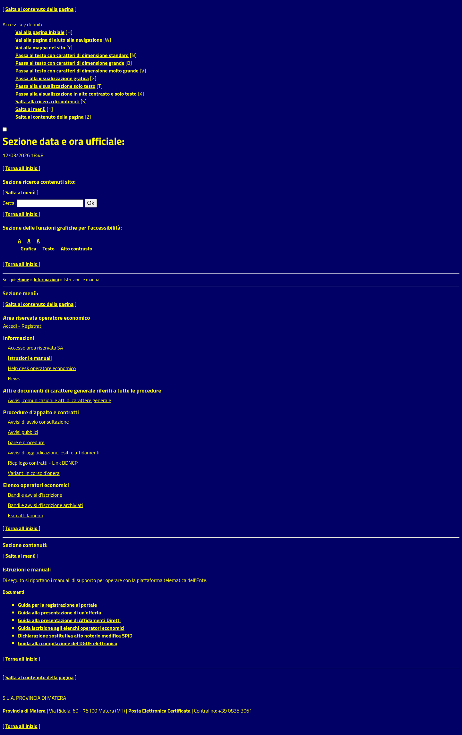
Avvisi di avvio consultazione (38, 422)
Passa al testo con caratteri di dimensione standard (72, 55)
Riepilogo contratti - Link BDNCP (43, 463)
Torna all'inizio (22, 168)
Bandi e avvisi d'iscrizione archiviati (45, 505)
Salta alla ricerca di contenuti (47, 101)
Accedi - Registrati (23, 326)
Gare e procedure (26, 442)
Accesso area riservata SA (35, 347)
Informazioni (46, 279)
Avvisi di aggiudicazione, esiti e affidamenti (54, 452)
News (14, 378)
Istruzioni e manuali (30, 358)
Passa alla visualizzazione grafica (52, 78)
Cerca (8, 203)
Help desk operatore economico (42, 368)
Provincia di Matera (24, 710)
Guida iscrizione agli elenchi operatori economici (71, 628)
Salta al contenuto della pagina (39, 9)
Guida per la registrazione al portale (57, 605)
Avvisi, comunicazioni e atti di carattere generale (59, 400)
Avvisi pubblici (23, 432)
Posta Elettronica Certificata (159, 710)
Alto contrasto (76, 248)
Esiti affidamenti (25, 515)
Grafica (28, 248)
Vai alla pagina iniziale (39, 32)
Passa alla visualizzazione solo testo (55, 86)
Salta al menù (30, 109)
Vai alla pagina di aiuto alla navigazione (58, 40)
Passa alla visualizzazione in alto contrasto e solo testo (76, 93)
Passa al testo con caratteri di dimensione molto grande (77, 70)
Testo (49, 248)
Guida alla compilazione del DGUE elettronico (67, 643)
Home (23, 279)
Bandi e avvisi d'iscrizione (35, 495)
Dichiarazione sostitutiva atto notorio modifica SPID (75, 635)
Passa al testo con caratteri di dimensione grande (69, 63)
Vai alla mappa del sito (40, 47)
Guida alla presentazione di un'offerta (59, 612)
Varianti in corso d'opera (34, 473)
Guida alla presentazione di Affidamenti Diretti (69, 620)
